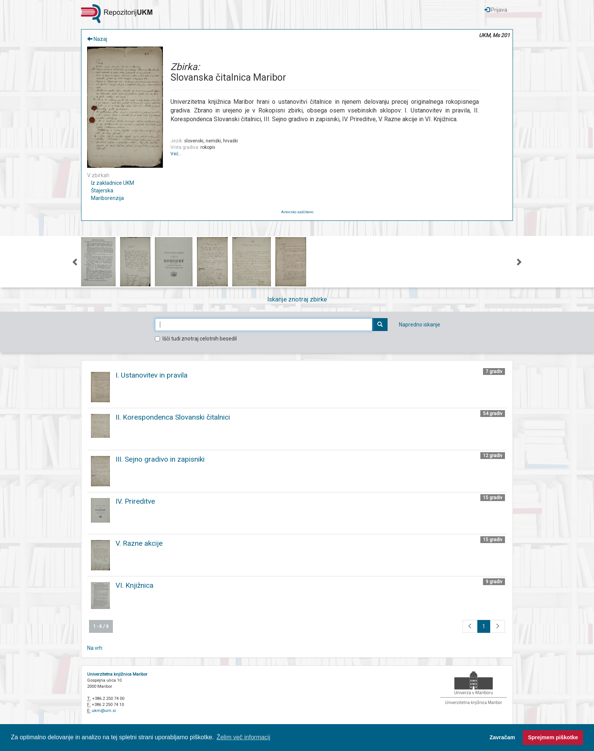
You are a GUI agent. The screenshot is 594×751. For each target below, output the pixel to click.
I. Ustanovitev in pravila (152, 375)
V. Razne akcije (139, 543)
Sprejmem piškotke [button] (553, 737)
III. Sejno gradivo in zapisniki (160, 459)
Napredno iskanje (419, 325)
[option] (98, 261)
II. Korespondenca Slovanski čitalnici (173, 417)
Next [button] (518, 261)
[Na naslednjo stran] (497, 626)
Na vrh (94, 648)
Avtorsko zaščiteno (297, 212)
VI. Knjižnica (134, 585)
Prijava (496, 10)
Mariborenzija (107, 198)
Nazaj (97, 39)
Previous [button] (75, 261)
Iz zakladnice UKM (112, 183)
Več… (176, 153)
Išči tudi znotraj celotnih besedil (196, 339)
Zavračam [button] (502, 737)
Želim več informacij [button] (243, 737)
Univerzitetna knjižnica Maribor (117, 674)
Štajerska (102, 190)
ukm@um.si (104, 710)
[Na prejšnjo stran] (470, 626)
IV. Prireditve (135, 501)
